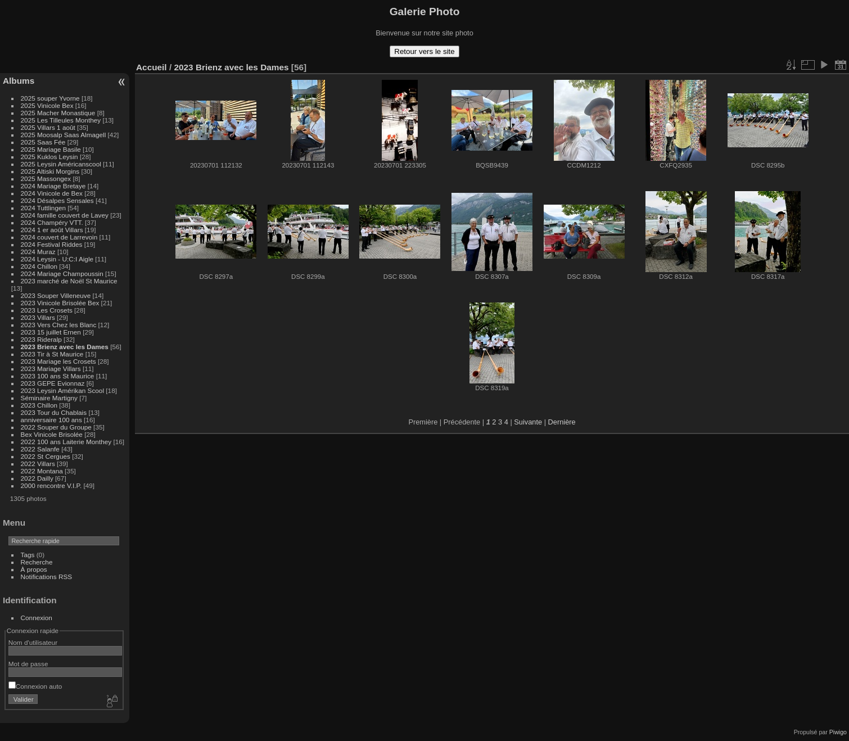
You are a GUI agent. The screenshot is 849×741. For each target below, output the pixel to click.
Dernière (562, 422)
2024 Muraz (38, 251)
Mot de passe (28, 663)
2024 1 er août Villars (52, 229)
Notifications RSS (47, 576)
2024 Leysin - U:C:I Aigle (57, 259)
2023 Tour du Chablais (54, 412)
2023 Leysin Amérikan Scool (62, 390)
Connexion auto (35, 686)
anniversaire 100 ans (51, 419)
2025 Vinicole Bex (47, 105)
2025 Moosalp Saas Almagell (64, 134)
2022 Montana (42, 471)
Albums (18, 80)
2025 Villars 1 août (48, 127)
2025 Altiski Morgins (50, 171)
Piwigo (838, 732)
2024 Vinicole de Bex (52, 193)
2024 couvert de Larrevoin (59, 237)
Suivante (528, 422)
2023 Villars (38, 317)
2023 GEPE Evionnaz (53, 383)
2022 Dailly (38, 478)
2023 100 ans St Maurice (57, 375)
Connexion (36, 617)
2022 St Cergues (45, 456)
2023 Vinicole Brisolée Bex (60, 302)
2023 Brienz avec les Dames (65, 346)
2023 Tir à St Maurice (52, 354)
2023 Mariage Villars (51, 368)
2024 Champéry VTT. (52, 222)
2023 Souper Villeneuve (56, 295)
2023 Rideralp (41, 339)
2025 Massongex (46, 178)
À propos (34, 569)
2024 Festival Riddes (52, 244)
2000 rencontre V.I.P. (51, 485)
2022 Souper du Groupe (56, 427)
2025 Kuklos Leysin (49, 156)
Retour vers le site (424, 51)
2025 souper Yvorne (50, 98)
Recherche (37, 562)
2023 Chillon (39, 405)
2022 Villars (38, 463)
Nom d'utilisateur (32, 642)
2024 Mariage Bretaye (53, 185)
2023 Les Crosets (48, 310)
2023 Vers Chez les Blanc (59, 324)
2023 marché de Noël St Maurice (69, 280)
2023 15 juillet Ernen (51, 332)
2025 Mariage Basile (51, 149)
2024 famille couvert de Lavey (65, 215)
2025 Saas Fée (44, 142)
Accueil (151, 67)
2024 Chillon (39, 266)
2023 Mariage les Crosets (58, 361)
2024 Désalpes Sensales (57, 200)
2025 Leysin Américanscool (61, 164)
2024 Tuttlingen (43, 207)
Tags (28, 554)
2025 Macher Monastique (58, 112)
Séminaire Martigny (49, 397)
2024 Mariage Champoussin (62, 273)
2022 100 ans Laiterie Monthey (66, 441)
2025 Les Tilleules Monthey (61, 120)
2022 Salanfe (40, 449)
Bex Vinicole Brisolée (52, 434)
